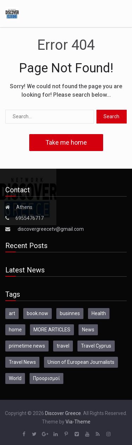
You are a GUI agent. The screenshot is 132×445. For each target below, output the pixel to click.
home (15, 329)
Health (99, 313)
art (12, 313)
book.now (37, 313)
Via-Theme (77, 422)
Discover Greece (63, 413)
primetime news (27, 346)
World (15, 378)
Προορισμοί (46, 378)
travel (63, 346)
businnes (70, 313)
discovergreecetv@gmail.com (51, 229)
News (88, 329)
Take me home (66, 142)
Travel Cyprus (96, 346)
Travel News (22, 362)
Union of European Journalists (81, 362)
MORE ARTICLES (51, 329)
